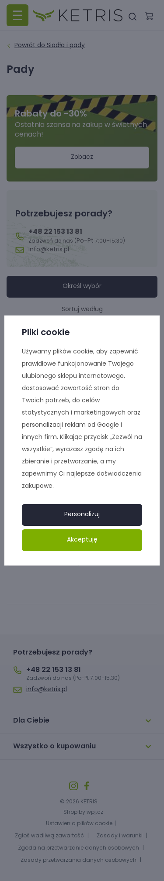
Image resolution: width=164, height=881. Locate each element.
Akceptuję (82, 540)
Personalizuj (82, 514)
